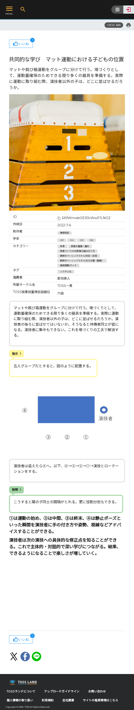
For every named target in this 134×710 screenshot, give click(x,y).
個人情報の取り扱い (20, 700)
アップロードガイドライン (61, 691)
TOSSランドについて (21, 691)
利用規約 (48, 700)
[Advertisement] (67, 594)
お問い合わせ (97, 691)
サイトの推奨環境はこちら (100, 700)
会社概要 (68, 700)
